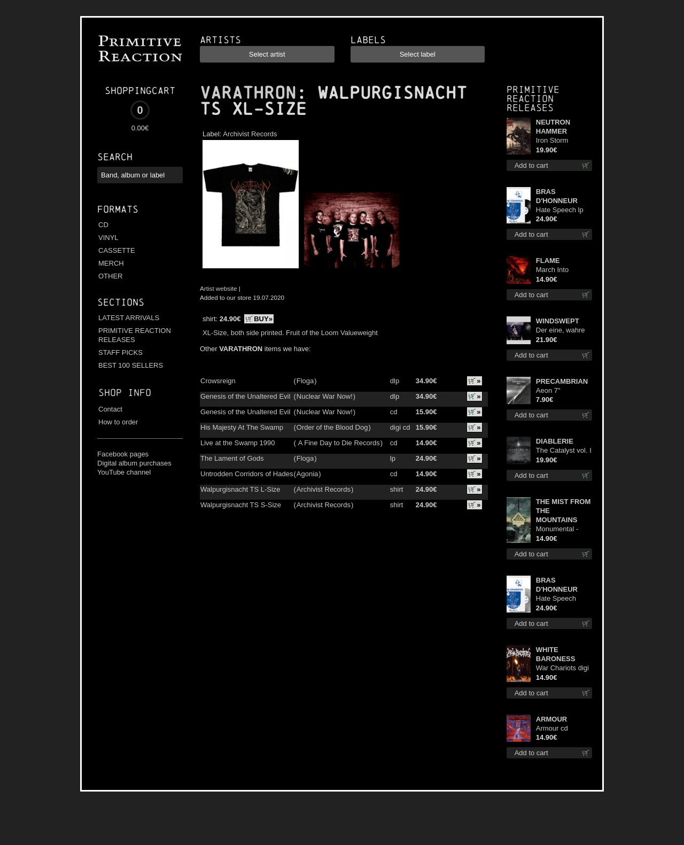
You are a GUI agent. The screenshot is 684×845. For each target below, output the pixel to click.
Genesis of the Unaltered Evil (245, 396)
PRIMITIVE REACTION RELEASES (134, 335)
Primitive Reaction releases (533, 98)
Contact (110, 409)
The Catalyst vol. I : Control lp (564, 450)
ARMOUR (552, 719)
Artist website (218, 288)
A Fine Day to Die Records (338, 443)
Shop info (124, 392)
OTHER (110, 276)
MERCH (111, 263)
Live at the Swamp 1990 (237, 443)
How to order (118, 422)
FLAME (548, 261)
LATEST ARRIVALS (128, 318)
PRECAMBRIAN (562, 381)
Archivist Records (250, 134)
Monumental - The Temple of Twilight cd (558, 529)
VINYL (108, 238)
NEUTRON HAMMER (553, 126)
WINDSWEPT (557, 321)
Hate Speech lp (560, 210)
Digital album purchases (134, 463)
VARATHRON (248, 93)
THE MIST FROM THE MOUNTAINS (563, 511)
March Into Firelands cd (555, 270)
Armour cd (552, 728)
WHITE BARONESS (556, 654)
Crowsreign (218, 381)
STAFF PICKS (120, 352)
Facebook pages (123, 454)
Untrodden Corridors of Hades (246, 474)
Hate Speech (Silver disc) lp (558, 598)
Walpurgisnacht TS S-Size (240, 505)
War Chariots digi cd (562, 668)
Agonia (307, 474)
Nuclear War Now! (325, 396)
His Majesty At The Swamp (241, 427)
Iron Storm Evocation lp (555, 140)
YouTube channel (124, 472)
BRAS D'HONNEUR (557, 196)
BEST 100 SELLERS (130, 365)
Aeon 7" (548, 390)
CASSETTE (116, 250)
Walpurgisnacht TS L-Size (240, 489)
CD (103, 225)
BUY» (263, 319)
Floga (305, 381)
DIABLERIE (554, 441)
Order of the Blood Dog (332, 427)
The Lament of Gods (232, 458)
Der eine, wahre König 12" (560, 330)
